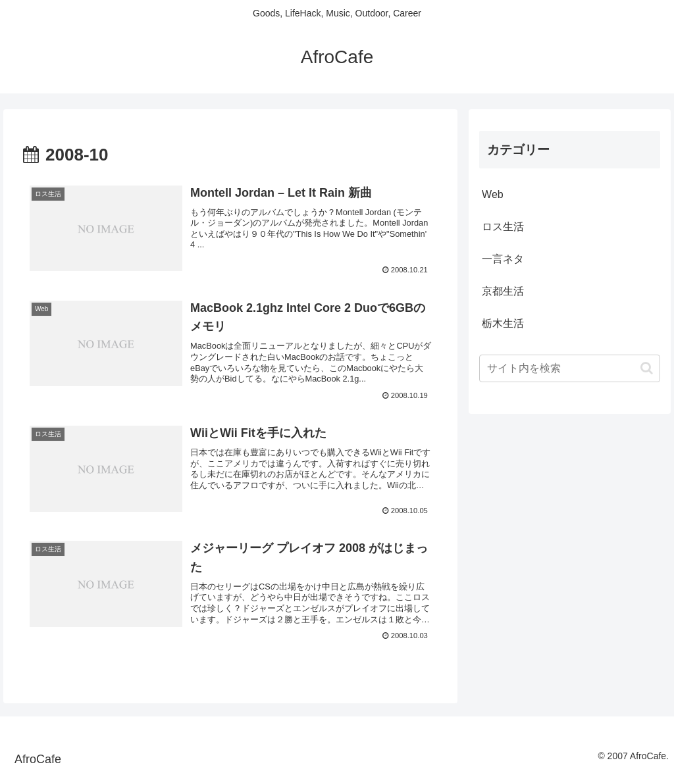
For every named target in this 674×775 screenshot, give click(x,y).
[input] (569, 368)
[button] (646, 368)
